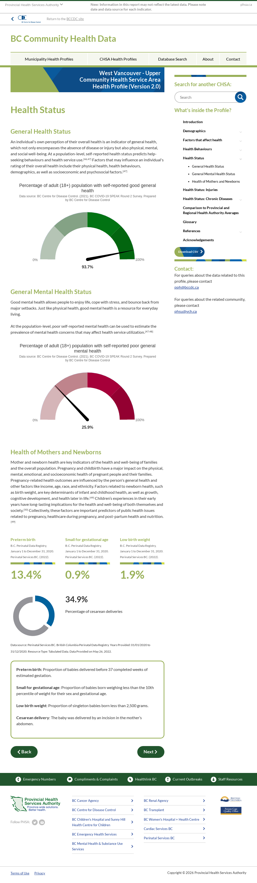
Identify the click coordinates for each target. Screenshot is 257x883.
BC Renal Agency (156, 801)
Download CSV (188, 252)
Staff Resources (226, 779)
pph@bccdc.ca (186, 287)
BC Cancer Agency (85, 801)
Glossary (190, 222)
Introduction (193, 122)
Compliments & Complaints (92, 779)
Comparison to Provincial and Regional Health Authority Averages (211, 210)
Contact (233, 59)
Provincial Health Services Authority (32, 5)
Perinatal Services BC (159, 838)
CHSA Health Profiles (118, 59)
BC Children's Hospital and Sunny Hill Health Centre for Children (98, 822)
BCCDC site (75, 19)
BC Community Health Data (63, 38)
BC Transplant (154, 810)
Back (24, 752)
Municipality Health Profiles (49, 59)
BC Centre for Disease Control (94, 810)
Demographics (194, 131)
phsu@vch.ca (185, 311)
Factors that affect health (202, 140)
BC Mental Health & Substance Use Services (97, 846)
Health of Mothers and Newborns (216, 181)
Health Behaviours (197, 149)
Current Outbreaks (183, 779)
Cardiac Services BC (158, 829)
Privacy (39, 873)
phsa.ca (246, 5)
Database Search (172, 59)
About (208, 59)
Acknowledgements (198, 240)
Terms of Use (20, 873)
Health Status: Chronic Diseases (207, 199)
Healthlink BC (142, 779)
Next (151, 752)
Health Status (193, 158)
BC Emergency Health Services (94, 834)
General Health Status (208, 166)
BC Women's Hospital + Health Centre (171, 819)
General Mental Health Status (213, 174)
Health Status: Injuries (200, 189)
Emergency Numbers (36, 779)
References (191, 231)
